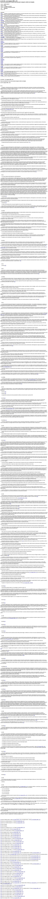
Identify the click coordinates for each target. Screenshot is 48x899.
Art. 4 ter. (2, 240)
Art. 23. (2, 635)
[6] (33, 207)
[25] (18, 506)
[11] (38, 273)
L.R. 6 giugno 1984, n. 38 (20, 821)
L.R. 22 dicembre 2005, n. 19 (19, 830)
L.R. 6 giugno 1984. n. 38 (17, 819)
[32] (4, 602)
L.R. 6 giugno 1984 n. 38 (18, 886)
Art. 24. (2, 658)
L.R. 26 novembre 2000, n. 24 (35, 857)
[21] (6, 420)
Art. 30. (2, 732)
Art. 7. (2, 284)
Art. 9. (2, 311)
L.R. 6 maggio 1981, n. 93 (18, 874)
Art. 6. (2, 268)
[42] (4, 689)
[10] (5, 265)
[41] (4, 680)
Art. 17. (2, 599)
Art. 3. (2, 145)
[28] (8, 555)
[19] (5, 393)
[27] (1, 860)
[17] (21, 383)
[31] (4, 599)
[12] (14, 281)
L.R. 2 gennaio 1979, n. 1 (32, 379)
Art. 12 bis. (2, 420)
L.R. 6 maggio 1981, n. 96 (27, 582)
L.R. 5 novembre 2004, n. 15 (6, 883)
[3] (0, 822)
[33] (4, 621)
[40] (6, 666)
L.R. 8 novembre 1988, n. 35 (35, 819)
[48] (4, 725)
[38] (23, 655)
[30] (1, 865)
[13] (38, 299)
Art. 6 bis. (2, 276)
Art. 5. (2, 263)
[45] (7, 717)
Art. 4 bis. (2, 210)
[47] (23, 722)
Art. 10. (2, 348)
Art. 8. (2, 302)
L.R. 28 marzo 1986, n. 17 (36, 852)
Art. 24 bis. (2, 666)
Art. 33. (2, 777)
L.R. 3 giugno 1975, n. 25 (9, 109)
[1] (34, 93)
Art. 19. (2, 615)
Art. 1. (1, 85)
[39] (4, 658)
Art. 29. (2, 725)
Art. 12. (2, 398)
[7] (30, 237)
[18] (5, 391)
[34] (4, 624)
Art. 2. (2, 96)
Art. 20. (2, 621)
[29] (32, 582)
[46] (36, 720)
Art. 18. (2, 602)
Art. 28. (2, 711)
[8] (45, 245)
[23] (37, 496)
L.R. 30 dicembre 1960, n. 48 (12, 618)
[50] (4, 774)
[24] (10, 503)
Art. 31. (2, 751)
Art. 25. (2, 680)
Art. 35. (2, 807)
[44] (34, 715)
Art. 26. (2, 689)
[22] (4, 440)
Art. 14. (2, 440)
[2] (29, 142)
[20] (4, 398)
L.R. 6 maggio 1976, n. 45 (33, 572)
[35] (1, 873)
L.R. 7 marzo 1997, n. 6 (33, 882)
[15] (12, 345)
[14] (44, 308)
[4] (0, 824)
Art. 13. (2, 425)
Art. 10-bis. (2, 377)
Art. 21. (2, 624)
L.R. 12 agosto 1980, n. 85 (9, 408)
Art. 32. (2, 774)
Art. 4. (2, 174)
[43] (4, 699)
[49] (4, 751)
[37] (8, 651)
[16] (37, 374)
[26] (18, 508)
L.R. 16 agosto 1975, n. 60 (41, 746)
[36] (1, 648)
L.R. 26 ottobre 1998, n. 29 (13, 854)
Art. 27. (2, 699)
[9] (20, 260)
